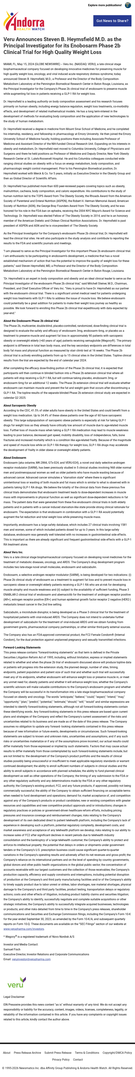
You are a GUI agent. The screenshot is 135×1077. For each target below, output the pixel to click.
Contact (78, 1059)
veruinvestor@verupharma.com (31, 959)
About (6, 1052)
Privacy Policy (61, 1059)
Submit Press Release (57, 1052)
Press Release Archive (27, 1052)
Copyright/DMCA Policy (117, 1052)
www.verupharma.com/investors (24, 929)
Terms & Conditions (87, 1052)
